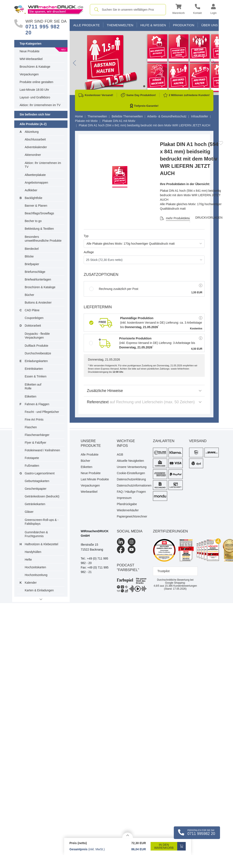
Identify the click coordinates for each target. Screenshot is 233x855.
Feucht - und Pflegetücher (42, 411)
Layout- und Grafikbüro (35, 97)
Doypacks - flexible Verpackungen (37, 335)
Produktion (183, 25)
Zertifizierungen (170, 531)
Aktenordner (33, 154)
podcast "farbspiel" (128, 567)
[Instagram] (131, 542)
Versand (198, 441)
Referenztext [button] (144, 402)
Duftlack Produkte (36, 345)
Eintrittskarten (34, 368)
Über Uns (209, 25)
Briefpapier (32, 264)
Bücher (29, 294)
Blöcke (29, 256)
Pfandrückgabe (127, 504)
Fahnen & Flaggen (37, 404)
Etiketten (30, 396)
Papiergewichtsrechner (132, 516)
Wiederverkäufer (128, 510)
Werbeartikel (89, 491)
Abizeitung (32, 131)
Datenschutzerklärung (131, 479)
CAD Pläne (32, 310)
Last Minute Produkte (95, 479)
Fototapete (32, 457)
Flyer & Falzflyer (35, 442)
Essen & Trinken (35, 376)
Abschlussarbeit (35, 139)
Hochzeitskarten (35, 567)
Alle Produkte (86, 25)
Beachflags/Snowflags (39, 213)
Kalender (31, 582)
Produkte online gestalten (36, 81)
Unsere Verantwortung (132, 467)
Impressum (124, 498)
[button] (178, 10)
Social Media (129, 531)
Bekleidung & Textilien (39, 228)
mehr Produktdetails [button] (179, 218)
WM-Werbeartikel (31, 58)
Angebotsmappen (36, 182)
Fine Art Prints (34, 419)
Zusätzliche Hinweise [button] (144, 391)
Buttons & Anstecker (38, 302)
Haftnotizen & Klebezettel (41, 544)
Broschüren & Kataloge (35, 66)
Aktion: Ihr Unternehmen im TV (40, 105)
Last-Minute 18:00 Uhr (34, 89)
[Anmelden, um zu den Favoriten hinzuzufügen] (221, 143)
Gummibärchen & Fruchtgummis (36, 534)
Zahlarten (163, 441)
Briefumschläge (35, 271)
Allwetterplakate (35, 174)
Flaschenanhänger (37, 434)
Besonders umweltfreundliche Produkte (43, 238)
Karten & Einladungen (39, 590)
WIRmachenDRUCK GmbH (95, 533)
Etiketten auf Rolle (33, 386)
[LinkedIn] (121, 542)
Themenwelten (120, 25)
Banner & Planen (36, 205)
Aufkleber (31, 190)
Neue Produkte (29, 51)
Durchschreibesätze (38, 353)
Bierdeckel (32, 248)
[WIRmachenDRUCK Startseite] (48, 9)
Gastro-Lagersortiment (40, 473)
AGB (120, 454)
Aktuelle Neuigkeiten (130, 460)
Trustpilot (163, 571)
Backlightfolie (33, 197)
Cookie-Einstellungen (131, 473)
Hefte (28, 559)
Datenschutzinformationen (132, 485)
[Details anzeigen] (127, 835)
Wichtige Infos (126, 443)
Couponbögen (34, 317)
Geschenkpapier (35, 488)
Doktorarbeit (33, 325)
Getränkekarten (35, 504)
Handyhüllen (33, 551)
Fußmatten (32, 465)
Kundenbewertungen (181, 585)
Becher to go (33, 220)
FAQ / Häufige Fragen (131, 491)
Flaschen (31, 427)
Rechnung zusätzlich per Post (113, 289)
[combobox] (128, 9)
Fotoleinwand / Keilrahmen (42, 450)
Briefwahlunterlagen (38, 279)
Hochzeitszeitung (36, 574)
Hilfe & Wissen (153, 25)
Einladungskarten (36, 361)
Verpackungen (29, 74)
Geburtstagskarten (37, 480)
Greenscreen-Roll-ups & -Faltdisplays (42, 521)
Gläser (29, 511)
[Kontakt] (197, 10)
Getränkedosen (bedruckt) (42, 496)
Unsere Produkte (91, 443)
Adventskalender (36, 147)
